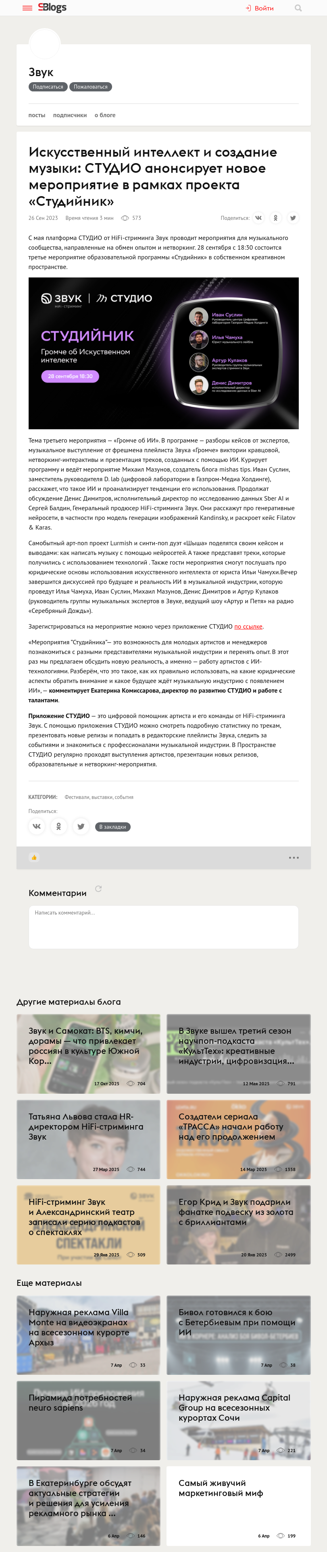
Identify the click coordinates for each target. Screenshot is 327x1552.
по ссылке (248, 626)
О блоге (105, 115)
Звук (41, 72)
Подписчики (70, 115)
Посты (37, 115)
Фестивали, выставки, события (99, 797)
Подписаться (48, 86)
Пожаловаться (91, 86)
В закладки (113, 826)
